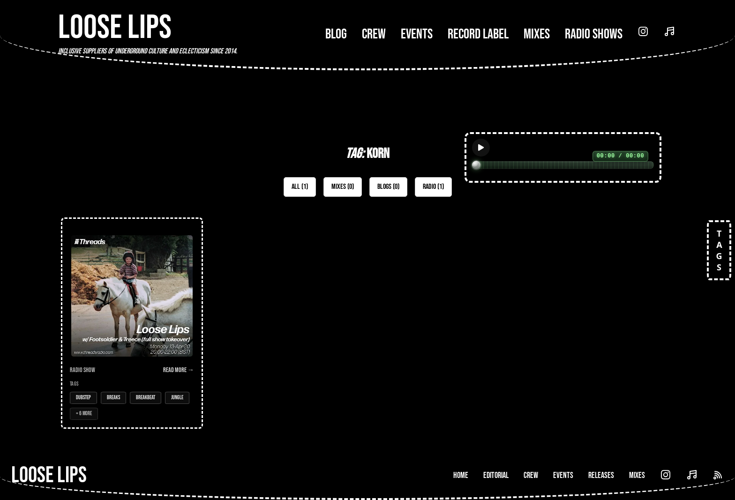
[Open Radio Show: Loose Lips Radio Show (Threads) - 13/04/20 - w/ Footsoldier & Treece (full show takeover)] (132, 323)
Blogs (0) (388, 186)
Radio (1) (433, 186)
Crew (374, 34)
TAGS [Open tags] (719, 250)
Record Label (478, 34)
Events (417, 34)
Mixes (537, 34)
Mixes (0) (342, 186)
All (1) (300, 186)
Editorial (496, 475)
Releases (601, 475)
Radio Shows (593, 34)
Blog (336, 34)
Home (460, 475)
